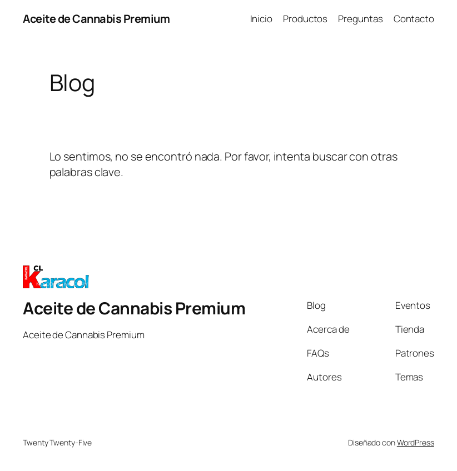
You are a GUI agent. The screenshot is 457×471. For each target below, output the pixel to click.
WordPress (415, 442)
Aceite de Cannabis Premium (96, 18)
